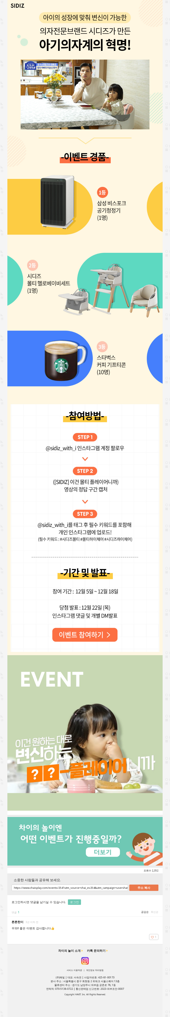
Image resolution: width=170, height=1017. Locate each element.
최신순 (154, 912)
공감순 (145, 912)
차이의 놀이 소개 (69, 951)
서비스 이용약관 (74, 970)
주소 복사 (144, 888)
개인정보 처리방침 (95, 970)
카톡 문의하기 (96, 951)
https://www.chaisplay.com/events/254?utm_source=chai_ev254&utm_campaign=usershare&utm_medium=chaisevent (70, 888)
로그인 (74, 902)
